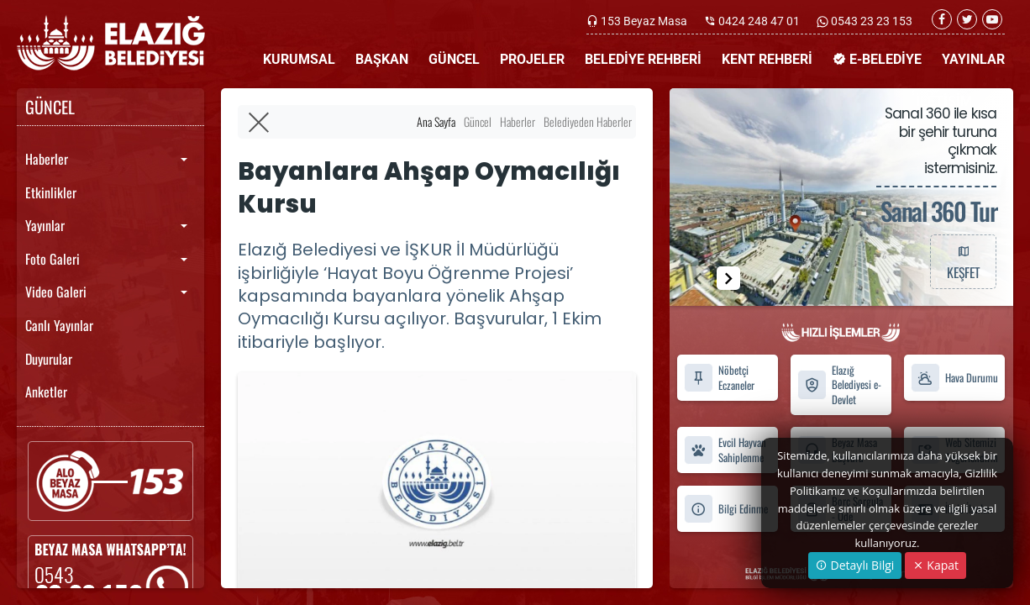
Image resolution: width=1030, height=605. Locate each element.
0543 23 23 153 (870, 21)
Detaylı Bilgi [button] (855, 565)
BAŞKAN (381, 59)
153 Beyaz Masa (644, 21)
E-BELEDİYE (877, 59)
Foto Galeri (52, 259)
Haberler (46, 159)
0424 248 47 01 (759, 21)
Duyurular (48, 359)
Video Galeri (56, 291)
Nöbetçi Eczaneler (719, 378)
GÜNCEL (454, 59)
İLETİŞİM (944, 101)
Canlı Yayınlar (59, 325)
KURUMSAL (299, 59)
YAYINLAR (973, 59)
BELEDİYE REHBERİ (643, 59)
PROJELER (532, 59)
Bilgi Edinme (726, 508)
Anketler (46, 391)
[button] (728, 278)
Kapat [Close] (935, 565)
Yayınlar (45, 225)
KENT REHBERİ (767, 59)
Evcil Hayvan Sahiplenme (725, 450)
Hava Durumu (954, 377)
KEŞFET (963, 261)
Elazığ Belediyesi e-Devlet (839, 385)
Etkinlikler (50, 192)
